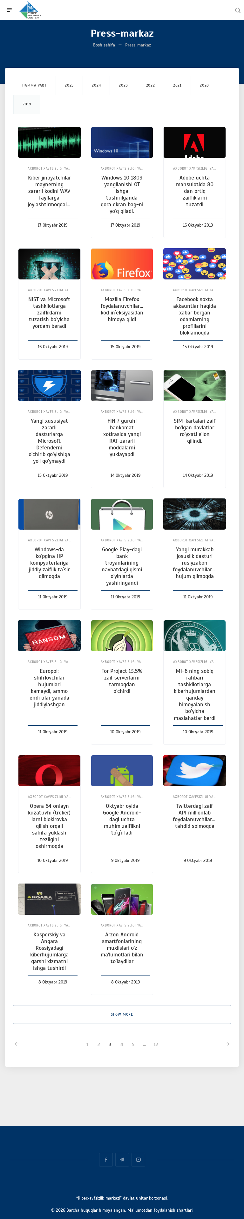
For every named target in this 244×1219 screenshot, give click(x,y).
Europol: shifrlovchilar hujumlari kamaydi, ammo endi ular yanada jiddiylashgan (49, 687)
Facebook (106, 1159)
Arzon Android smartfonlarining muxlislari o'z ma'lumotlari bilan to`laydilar (122, 948)
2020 (204, 85)
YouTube (138, 1159)
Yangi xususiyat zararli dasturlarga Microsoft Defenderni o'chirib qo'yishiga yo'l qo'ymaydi (49, 441)
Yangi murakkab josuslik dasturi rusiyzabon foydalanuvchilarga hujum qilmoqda (195, 563)
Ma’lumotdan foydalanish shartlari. (160, 1210)
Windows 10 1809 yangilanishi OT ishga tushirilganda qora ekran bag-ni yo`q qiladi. (122, 194)
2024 (96, 85)
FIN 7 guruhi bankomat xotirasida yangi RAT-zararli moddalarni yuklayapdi (122, 437)
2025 (69, 85)
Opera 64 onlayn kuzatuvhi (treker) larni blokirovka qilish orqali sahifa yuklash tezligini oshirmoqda (49, 826)
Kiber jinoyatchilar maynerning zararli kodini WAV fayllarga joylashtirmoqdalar (49, 191)
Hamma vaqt (34, 85)
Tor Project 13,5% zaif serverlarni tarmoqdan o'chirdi (122, 680)
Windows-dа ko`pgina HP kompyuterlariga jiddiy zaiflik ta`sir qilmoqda (49, 563)
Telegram (122, 1159)
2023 (123, 85)
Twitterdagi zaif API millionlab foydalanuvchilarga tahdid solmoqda (195, 815)
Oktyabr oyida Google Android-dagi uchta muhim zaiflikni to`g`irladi (122, 819)
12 (156, 1044)
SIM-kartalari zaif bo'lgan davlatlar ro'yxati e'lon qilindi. (194, 430)
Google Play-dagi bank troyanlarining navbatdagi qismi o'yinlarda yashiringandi (122, 566)
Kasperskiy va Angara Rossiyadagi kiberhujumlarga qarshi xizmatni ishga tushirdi (49, 951)
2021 (177, 85)
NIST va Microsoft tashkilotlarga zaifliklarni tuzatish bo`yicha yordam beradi (49, 312)
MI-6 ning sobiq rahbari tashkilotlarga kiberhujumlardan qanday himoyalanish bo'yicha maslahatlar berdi (194, 694)
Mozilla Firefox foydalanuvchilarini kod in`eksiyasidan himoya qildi (123, 309)
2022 (150, 85)
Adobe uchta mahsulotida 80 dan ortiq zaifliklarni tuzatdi (195, 191)
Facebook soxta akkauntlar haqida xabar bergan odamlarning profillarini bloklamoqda (194, 316)
